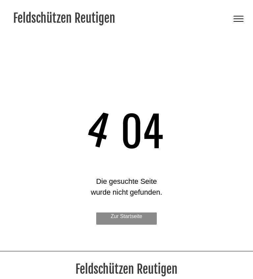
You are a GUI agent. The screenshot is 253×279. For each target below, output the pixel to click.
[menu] (238, 18)
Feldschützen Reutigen (64, 18)
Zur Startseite (126, 216)
